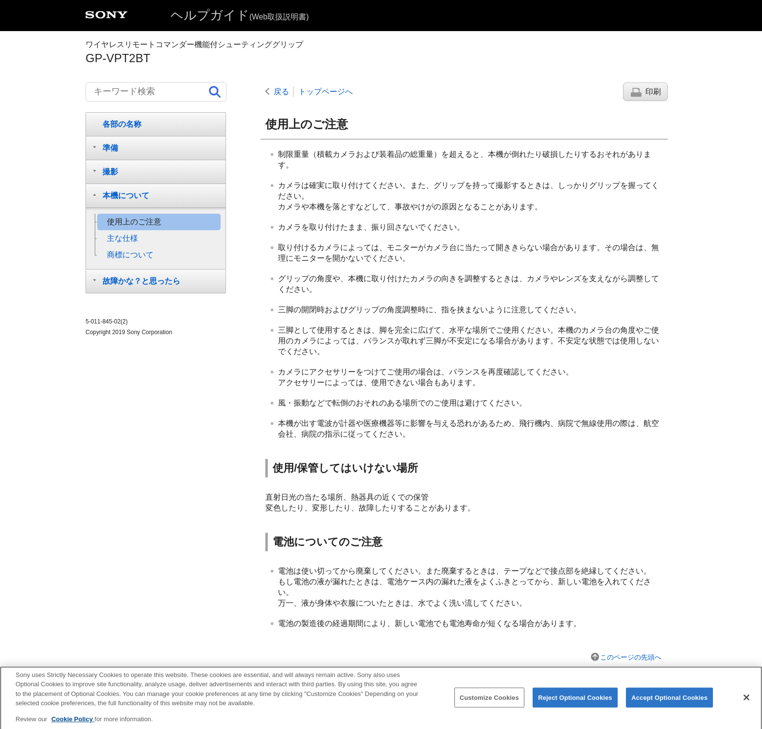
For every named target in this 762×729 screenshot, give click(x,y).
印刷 (653, 91)
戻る (281, 91)
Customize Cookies (489, 704)
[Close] (746, 704)
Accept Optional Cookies (669, 704)
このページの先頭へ (630, 657)
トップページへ (325, 91)
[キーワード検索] (156, 92)
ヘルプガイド (240, 15)
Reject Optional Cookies (575, 704)
